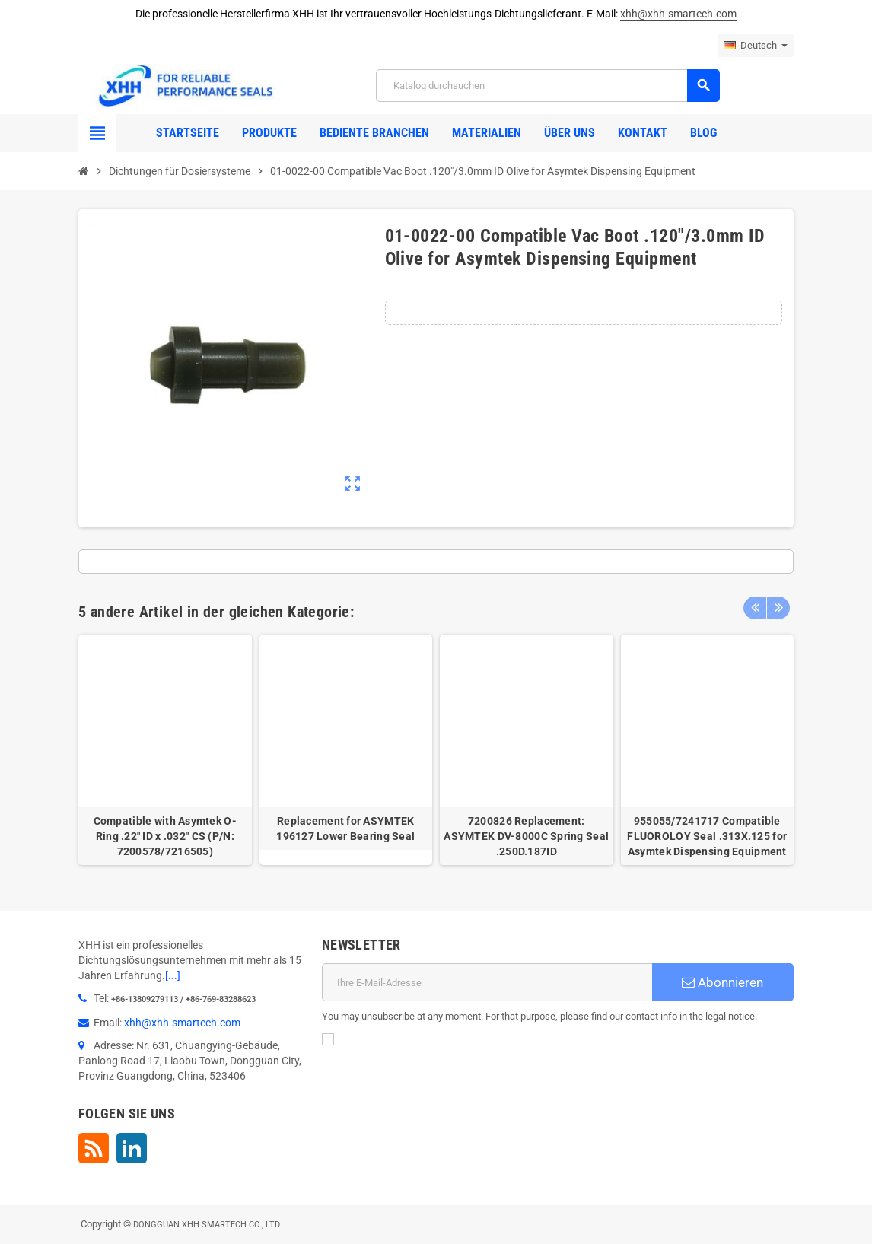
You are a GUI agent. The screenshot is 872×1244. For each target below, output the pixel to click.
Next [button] (778, 608)
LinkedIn (131, 1148)
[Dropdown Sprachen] (756, 45)
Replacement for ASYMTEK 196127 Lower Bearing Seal (345, 828)
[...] (172, 975)
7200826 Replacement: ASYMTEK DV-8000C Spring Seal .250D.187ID (526, 836)
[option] (165, 750)
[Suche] (547, 85)
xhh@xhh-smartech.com (678, 14)
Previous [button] (754, 608)
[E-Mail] (487, 982)
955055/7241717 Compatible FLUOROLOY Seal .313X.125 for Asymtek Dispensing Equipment (707, 836)
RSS (93, 1148)
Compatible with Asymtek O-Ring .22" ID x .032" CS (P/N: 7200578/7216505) (165, 836)
